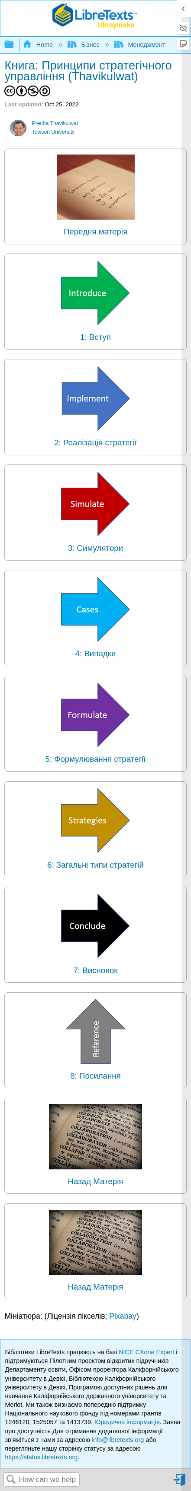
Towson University (53, 132)
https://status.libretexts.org (41, 1457)
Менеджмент (140, 44)
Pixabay (122, 1316)
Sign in (180, 1483)
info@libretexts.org (118, 1439)
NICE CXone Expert (147, 1352)
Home (39, 44)
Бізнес (84, 44)
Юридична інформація (127, 1422)
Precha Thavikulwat (55, 123)
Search (11, 1480)
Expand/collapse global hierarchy (15, 44)
